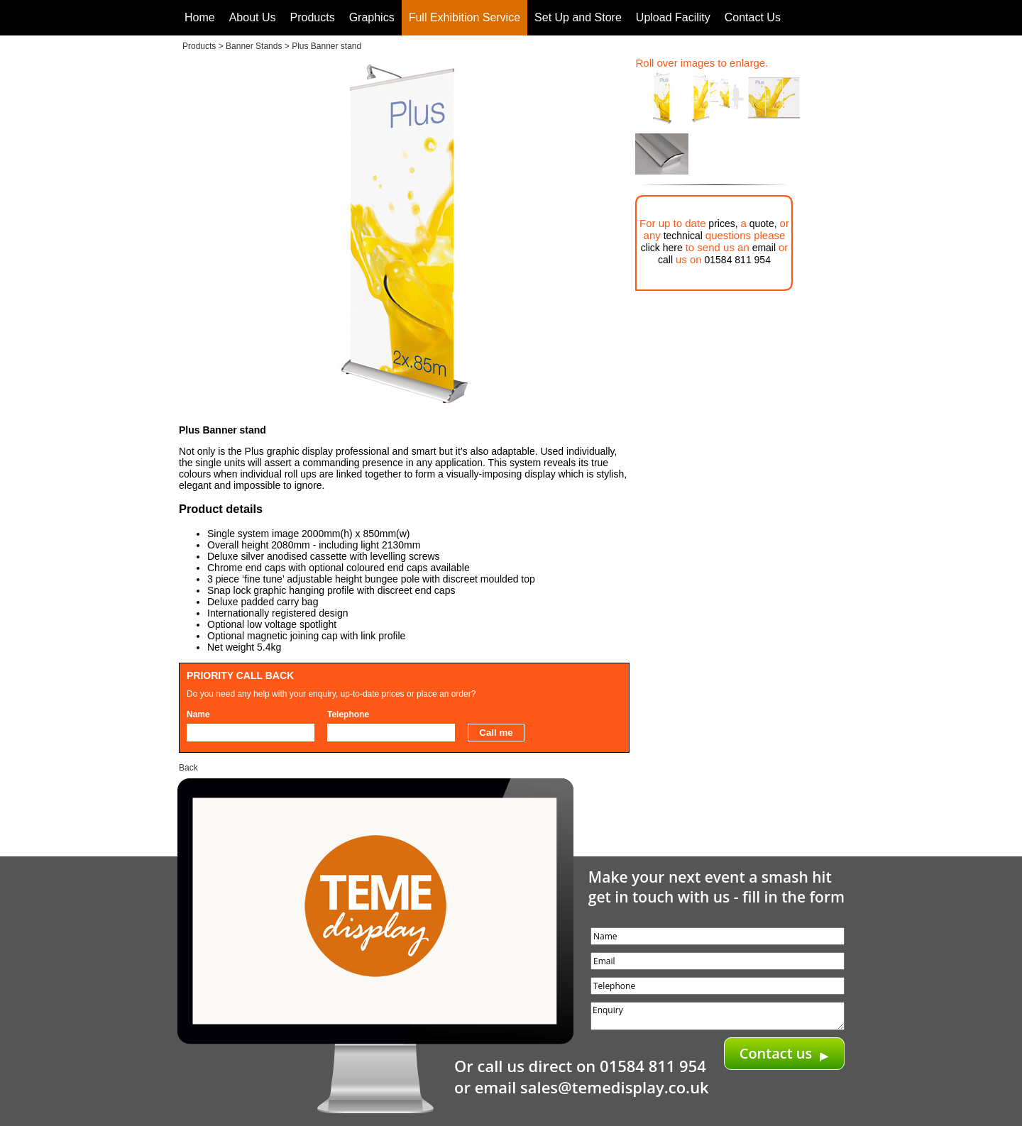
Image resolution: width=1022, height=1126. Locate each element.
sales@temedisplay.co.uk (614, 1087)
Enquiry (717, 1016)
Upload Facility (673, 17)
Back (188, 768)
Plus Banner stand (326, 46)
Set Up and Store (578, 17)
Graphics (372, 17)
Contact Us (753, 17)
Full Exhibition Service (464, 17)
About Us (252, 17)
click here (662, 247)
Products (312, 17)
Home (200, 17)
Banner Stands (254, 46)
